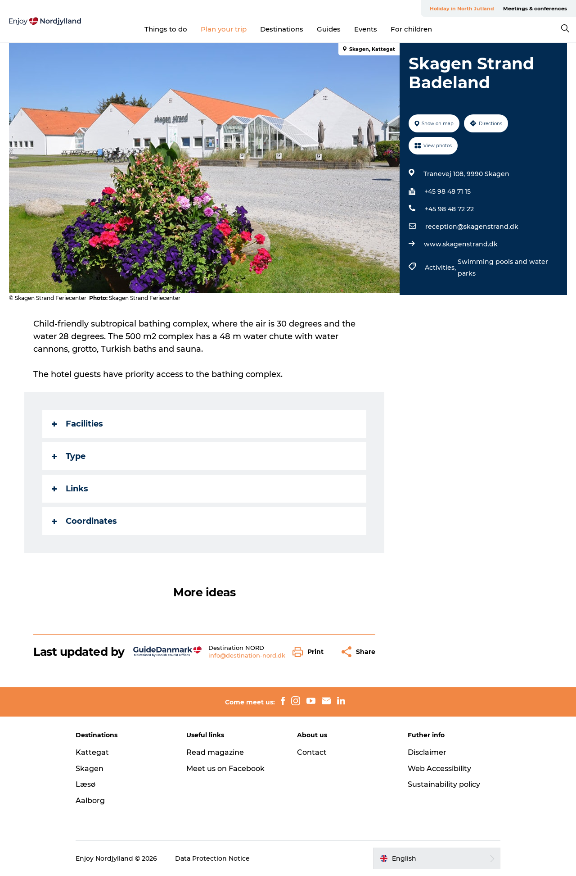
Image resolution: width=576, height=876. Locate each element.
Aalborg (90, 800)
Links (70, 489)
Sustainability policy (444, 784)
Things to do (165, 29)
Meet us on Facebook (225, 768)
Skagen (90, 768)
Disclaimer (427, 752)
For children (411, 29)
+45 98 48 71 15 (447, 191)
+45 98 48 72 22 (449, 209)
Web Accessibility (439, 768)
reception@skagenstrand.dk (471, 226)
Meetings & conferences (535, 8)
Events (365, 29)
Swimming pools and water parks (503, 267)
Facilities (77, 424)
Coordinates (84, 521)
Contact (312, 752)
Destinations (281, 29)
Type (69, 456)
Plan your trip (224, 29)
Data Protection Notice (212, 858)
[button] (310, 652)
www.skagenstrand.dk (461, 244)
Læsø (85, 784)
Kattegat (92, 752)
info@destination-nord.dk (246, 655)
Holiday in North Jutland (462, 8)
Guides (329, 29)
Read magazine (215, 752)
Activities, (441, 267)
